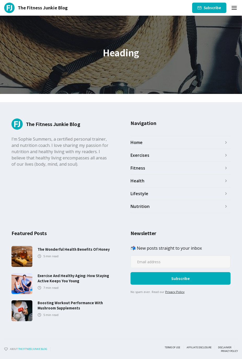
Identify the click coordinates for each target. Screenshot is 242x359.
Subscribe (212, 7)
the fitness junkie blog (32, 349)
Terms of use (172, 347)
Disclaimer (224, 347)
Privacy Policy (175, 292)
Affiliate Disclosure (199, 347)
